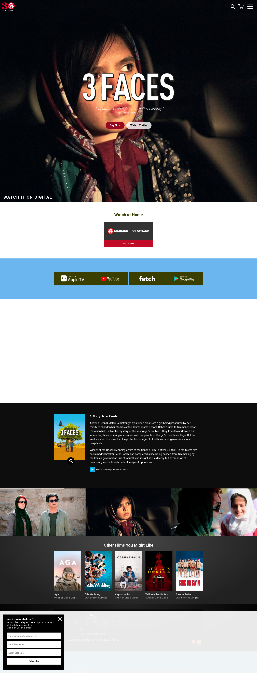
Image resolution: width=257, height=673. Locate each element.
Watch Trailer (138, 125)
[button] (7, 512)
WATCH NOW (128, 243)
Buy (115, 125)
